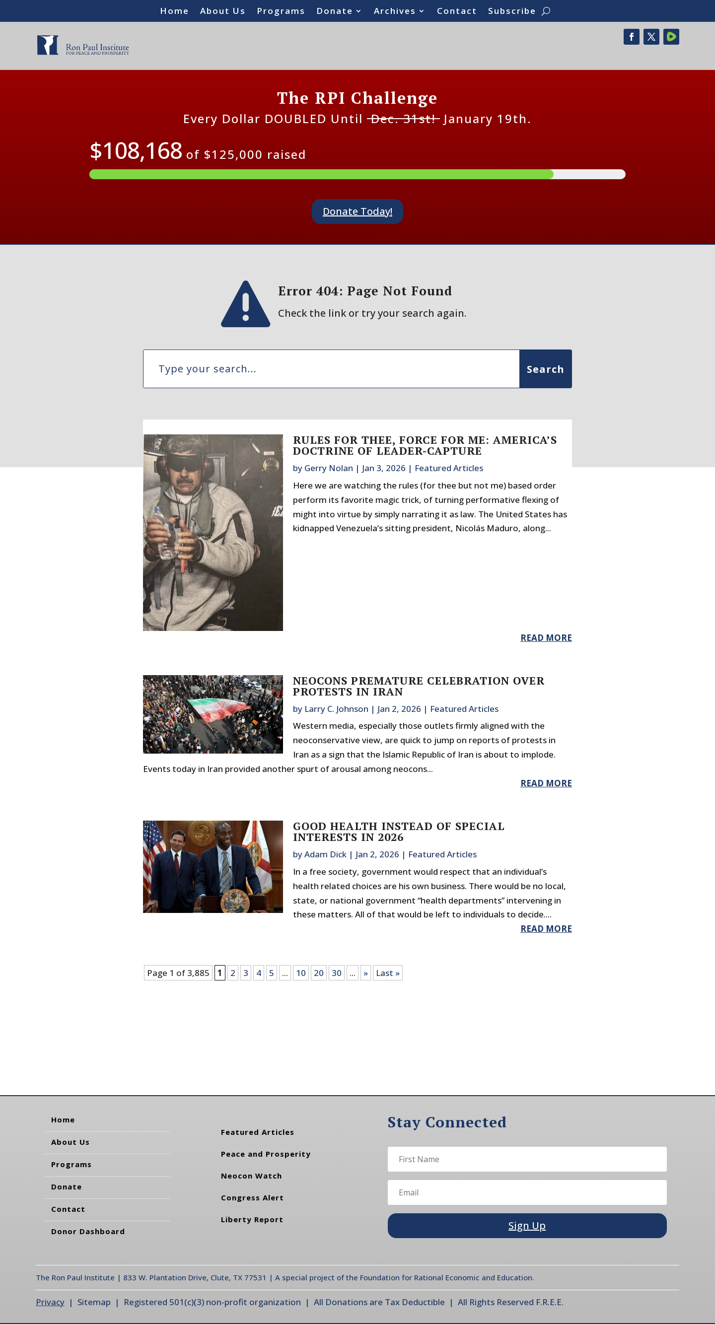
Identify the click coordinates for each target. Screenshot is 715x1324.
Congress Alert (252, 1197)
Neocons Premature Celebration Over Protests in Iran (419, 685)
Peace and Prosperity (266, 1154)
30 (337, 972)
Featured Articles (449, 468)
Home (174, 11)
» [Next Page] (365, 972)
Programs (281, 11)
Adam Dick (325, 854)
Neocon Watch (251, 1176)
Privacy (50, 1302)
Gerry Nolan (328, 468)
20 (319, 972)
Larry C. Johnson (336, 708)
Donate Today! (357, 211)
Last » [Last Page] (388, 972)
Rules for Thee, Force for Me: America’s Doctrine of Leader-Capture (425, 445)
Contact (457, 11)
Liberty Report (252, 1219)
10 (301, 972)
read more (546, 637)
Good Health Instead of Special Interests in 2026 (399, 831)
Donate (334, 11)
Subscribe (512, 11)
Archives (395, 11)
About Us (223, 11)
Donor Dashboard (88, 1231)
